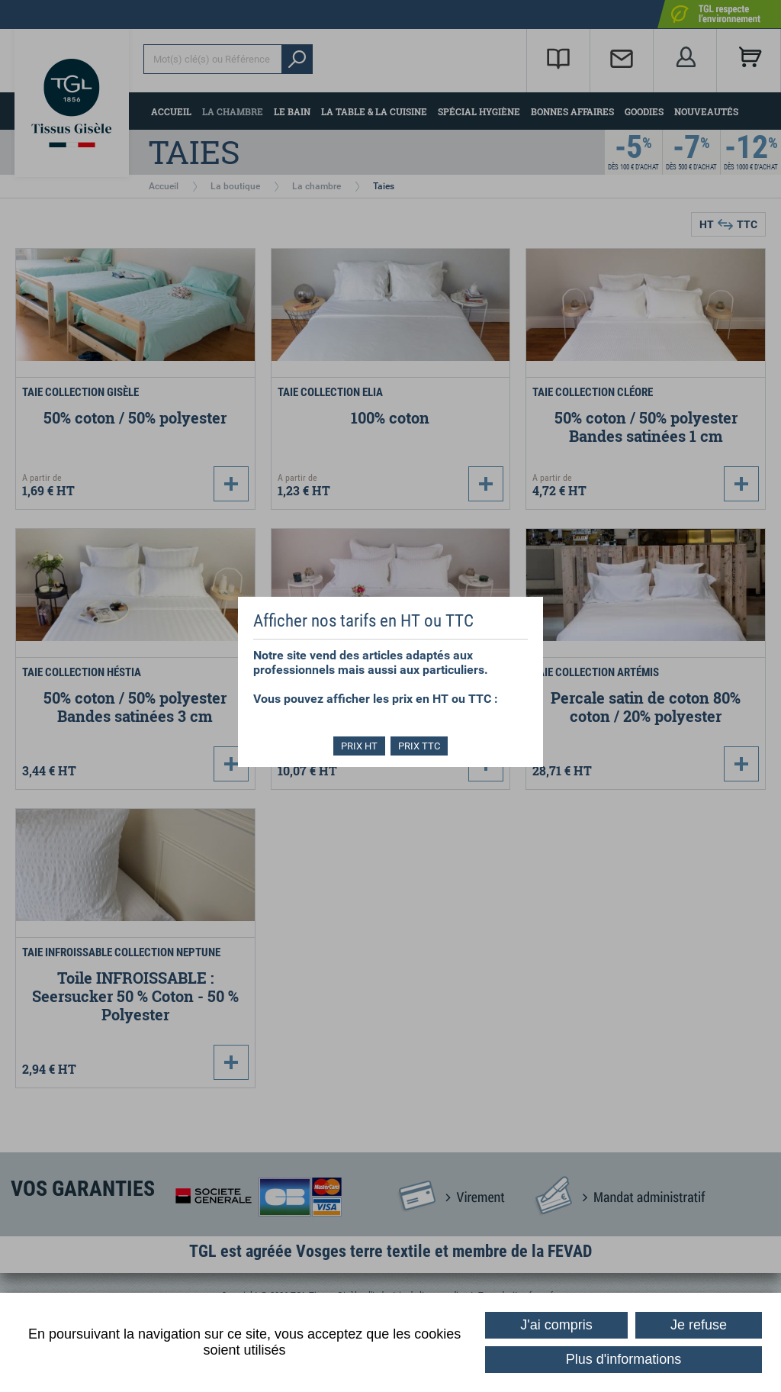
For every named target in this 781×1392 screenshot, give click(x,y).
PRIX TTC (421, 746)
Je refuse (698, 1324)
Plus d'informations (624, 1359)
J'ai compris (556, 1324)
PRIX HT (358, 746)
